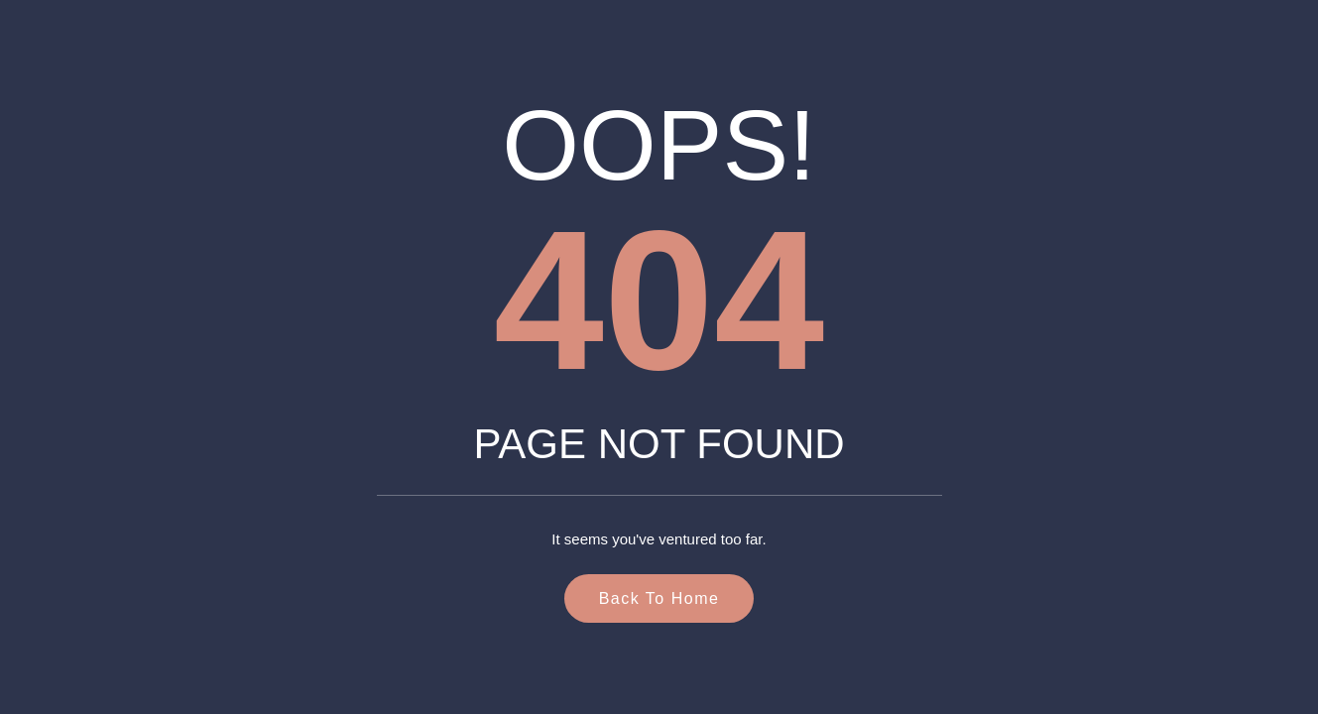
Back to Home (659, 598)
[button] (1254, 658)
